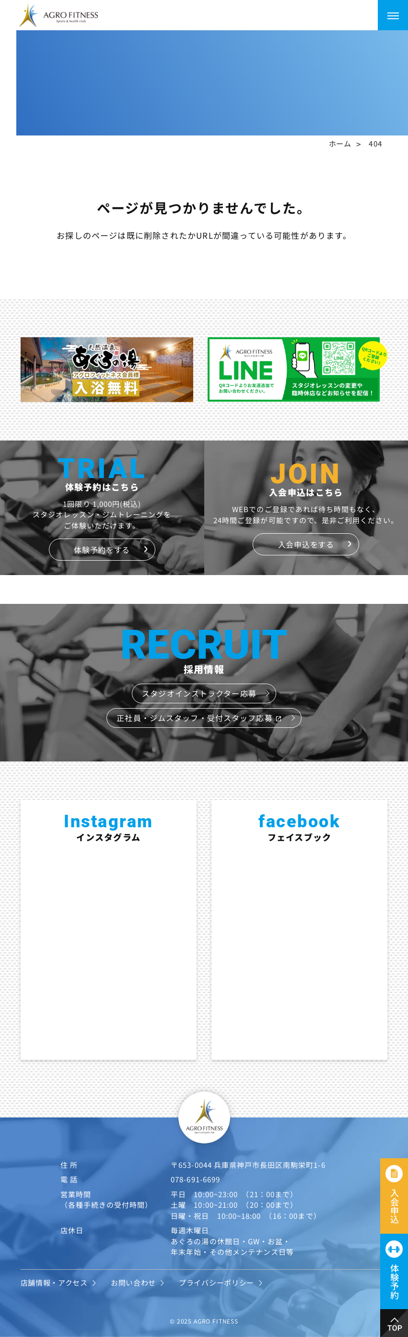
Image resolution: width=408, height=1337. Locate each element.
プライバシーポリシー (216, 1282)
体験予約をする (102, 549)
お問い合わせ (133, 1282)
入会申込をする (306, 544)
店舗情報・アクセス (54, 1282)
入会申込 (394, 1206)
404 (376, 143)
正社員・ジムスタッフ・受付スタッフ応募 (199, 718)
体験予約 (394, 1281)
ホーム (340, 143)
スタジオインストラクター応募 (199, 693)
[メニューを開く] (393, 15)
